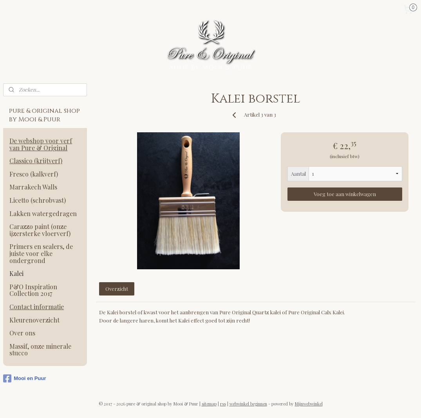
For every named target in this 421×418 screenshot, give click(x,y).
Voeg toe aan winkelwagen (345, 194)
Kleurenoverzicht (34, 320)
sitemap (209, 404)
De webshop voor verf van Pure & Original (40, 144)
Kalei (16, 273)
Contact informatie (36, 307)
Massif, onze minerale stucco (40, 349)
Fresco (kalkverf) (33, 174)
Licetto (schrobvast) (37, 200)
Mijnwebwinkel (309, 404)
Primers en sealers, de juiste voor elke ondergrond (41, 253)
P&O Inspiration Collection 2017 (33, 290)
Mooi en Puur (24, 378)
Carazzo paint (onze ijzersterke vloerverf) (39, 230)
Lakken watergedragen (43, 213)
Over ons (22, 333)
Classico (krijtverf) (35, 161)
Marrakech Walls (33, 187)
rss (223, 404)
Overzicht (116, 288)
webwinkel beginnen (248, 404)
